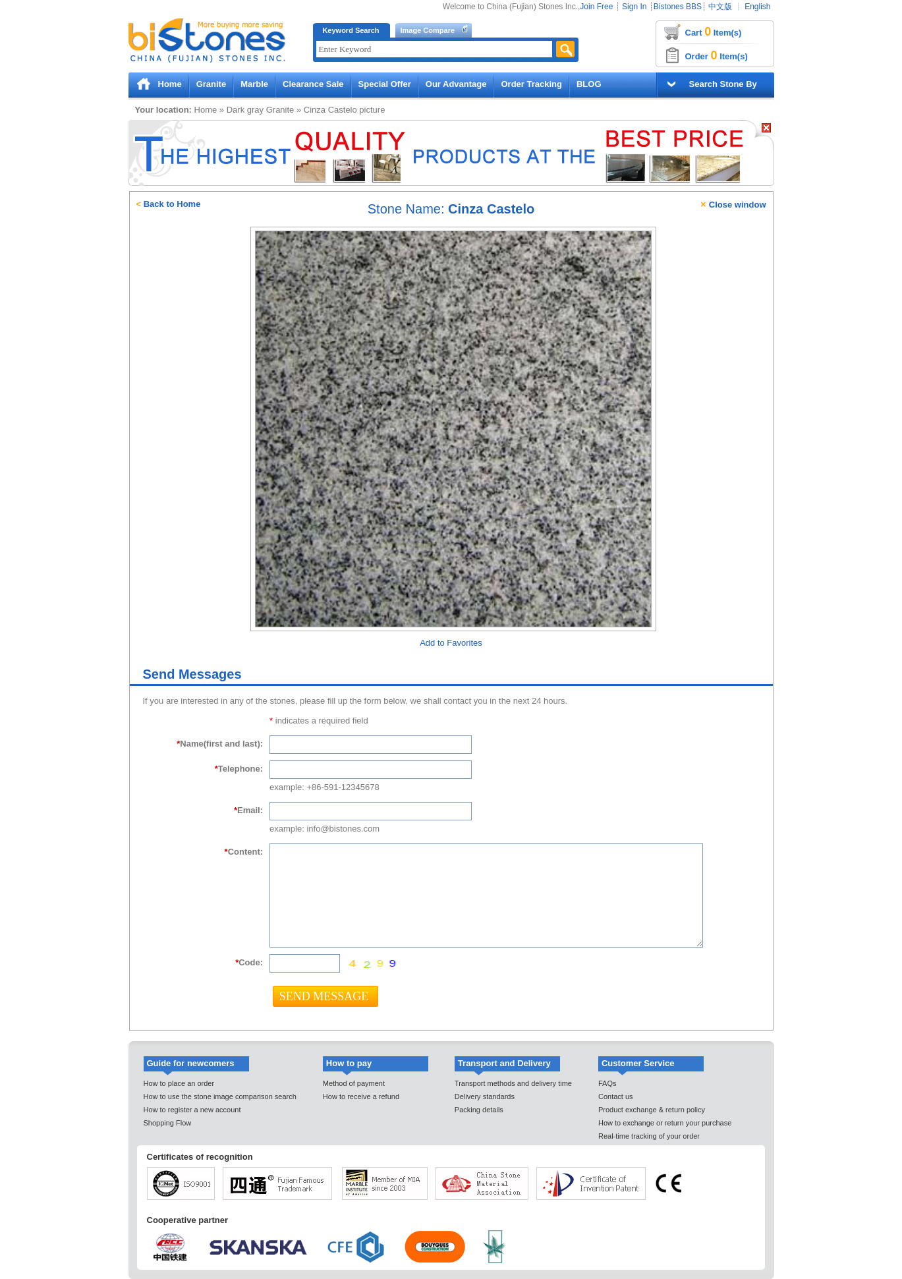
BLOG (589, 84)
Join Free (596, 6)
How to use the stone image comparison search (220, 1096)
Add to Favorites (451, 643)
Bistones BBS (678, 6)
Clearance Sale (313, 84)
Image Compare (428, 30)
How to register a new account (192, 1110)
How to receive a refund (361, 1096)
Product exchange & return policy (651, 1110)
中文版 (720, 6)
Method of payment (354, 1083)
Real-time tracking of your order (649, 1136)
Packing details (479, 1110)
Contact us (615, 1096)
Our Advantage (456, 84)
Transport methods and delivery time (513, 1083)
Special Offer (384, 84)
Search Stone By (723, 84)
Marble (254, 84)
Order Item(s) (716, 55)
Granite (211, 84)
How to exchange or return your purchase (664, 1123)
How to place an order (179, 1083)
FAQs (607, 1083)
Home (170, 84)
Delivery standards (485, 1096)
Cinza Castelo (330, 110)
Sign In (634, 6)
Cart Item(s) (713, 31)
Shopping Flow (168, 1123)
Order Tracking (531, 84)
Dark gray (245, 110)
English (757, 6)
